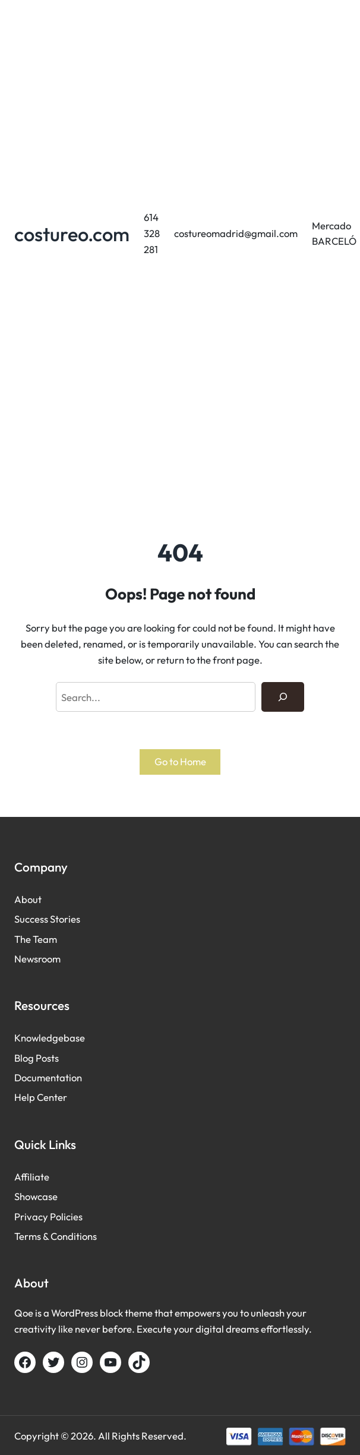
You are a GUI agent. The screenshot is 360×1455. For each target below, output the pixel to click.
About (28, 899)
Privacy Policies (48, 1216)
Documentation (48, 1077)
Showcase (36, 1196)
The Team (35, 939)
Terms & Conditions (55, 1236)
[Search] (282, 697)
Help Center (40, 1097)
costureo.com (72, 234)
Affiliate (31, 1176)
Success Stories (47, 919)
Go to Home (180, 761)
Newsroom (37, 958)
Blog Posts (36, 1058)
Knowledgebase (49, 1037)
